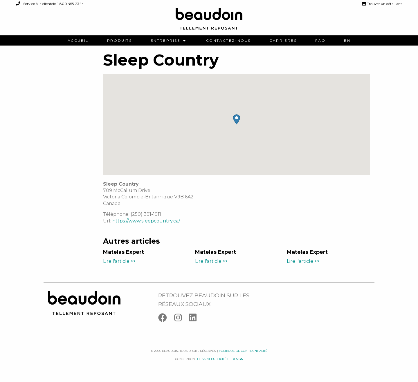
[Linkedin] (195, 319)
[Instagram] (181, 319)
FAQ (320, 40)
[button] (236, 119)
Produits (119, 40)
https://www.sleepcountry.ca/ (146, 221)
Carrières (283, 40)
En (347, 40)
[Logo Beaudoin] (209, 21)
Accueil (78, 40)
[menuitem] (78, 40)
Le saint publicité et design (220, 359)
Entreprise (166, 40)
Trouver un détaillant (382, 3)
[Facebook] (166, 319)
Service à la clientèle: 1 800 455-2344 (50, 3)
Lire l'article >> (119, 261)
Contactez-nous (228, 40)
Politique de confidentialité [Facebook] (243, 351)
